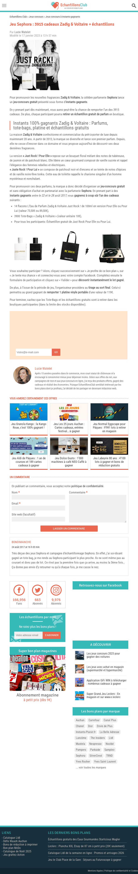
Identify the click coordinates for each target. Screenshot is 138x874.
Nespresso (95, 744)
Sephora (112, 97)
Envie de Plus (104, 726)
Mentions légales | (96, 871)
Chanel (80, 726)
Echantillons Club (18, 16)
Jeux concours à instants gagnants (62, 16)
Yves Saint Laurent (105, 761)
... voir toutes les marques (91, 767)
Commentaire (78, 492)
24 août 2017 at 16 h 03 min (26, 547)
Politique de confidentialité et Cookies (121, 871)
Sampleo (109, 749)
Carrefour (94, 720)
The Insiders (98, 738)
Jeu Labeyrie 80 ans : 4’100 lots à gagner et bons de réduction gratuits (109, 461)
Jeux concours (36, 16)
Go (56, 352)
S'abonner (52, 635)
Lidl (111, 738)
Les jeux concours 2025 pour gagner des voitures (103, 655)
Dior (90, 726)
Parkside (95, 749)
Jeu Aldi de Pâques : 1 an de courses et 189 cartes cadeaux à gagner (29, 461)
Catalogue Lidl (11, 837)
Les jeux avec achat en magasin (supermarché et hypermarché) (105, 668)
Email (15, 503)
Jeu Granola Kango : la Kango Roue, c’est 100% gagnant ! (28, 425)
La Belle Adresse (109, 732)
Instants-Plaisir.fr (86, 732)
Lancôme (81, 738)
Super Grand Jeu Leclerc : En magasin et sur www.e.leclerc (103, 695)
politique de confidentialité (87, 486)
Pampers (81, 749)
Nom (15, 492)
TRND (109, 755)
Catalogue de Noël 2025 (17, 851)
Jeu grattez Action (14, 854)
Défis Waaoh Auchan (15, 841)
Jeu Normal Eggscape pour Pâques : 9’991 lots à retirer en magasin (109, 427)
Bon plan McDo (12, 848)
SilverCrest (95, 755)
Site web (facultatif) (23, 514)
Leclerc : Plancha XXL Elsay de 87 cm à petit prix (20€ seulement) (86, 846)
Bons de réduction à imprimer (20, 844)
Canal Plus (110, 720)
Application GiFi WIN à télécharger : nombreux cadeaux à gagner (106, 682)
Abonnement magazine (38, 697)
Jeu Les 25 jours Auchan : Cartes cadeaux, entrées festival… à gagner (69, 427)
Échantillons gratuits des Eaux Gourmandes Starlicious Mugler (84, 839)
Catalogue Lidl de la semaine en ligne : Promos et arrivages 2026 (86, 853)
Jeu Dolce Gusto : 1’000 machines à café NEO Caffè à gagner (68, 461)
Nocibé (110, 744)
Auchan (80, 720)
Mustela (80, 744)
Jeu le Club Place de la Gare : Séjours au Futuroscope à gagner (84, 859)
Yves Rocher (83, 761)
